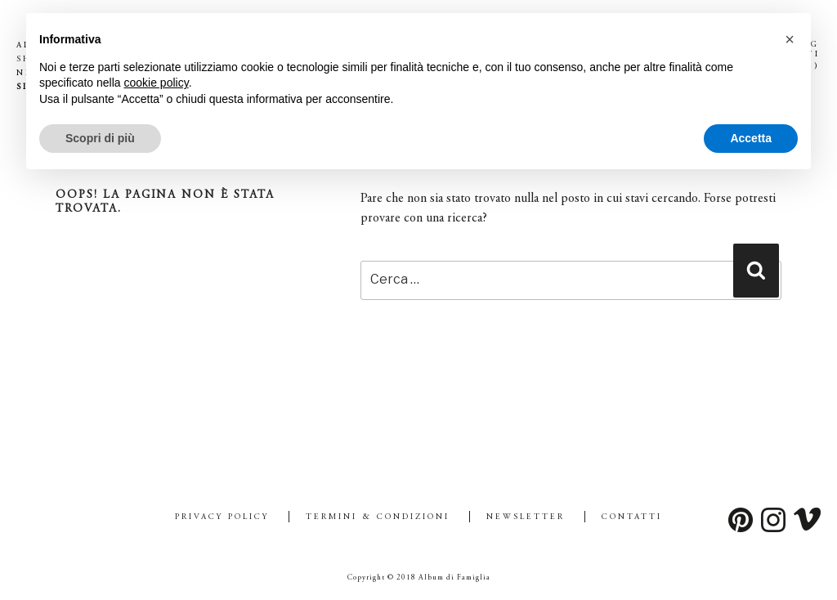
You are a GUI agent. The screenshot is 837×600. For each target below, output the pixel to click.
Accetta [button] (751, 138)
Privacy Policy (222, 517)
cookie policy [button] (156, 82)
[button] (790, 39)
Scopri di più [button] (100, 138)
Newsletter (525, 517)
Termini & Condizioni (378, 517)
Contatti (632, 517)
